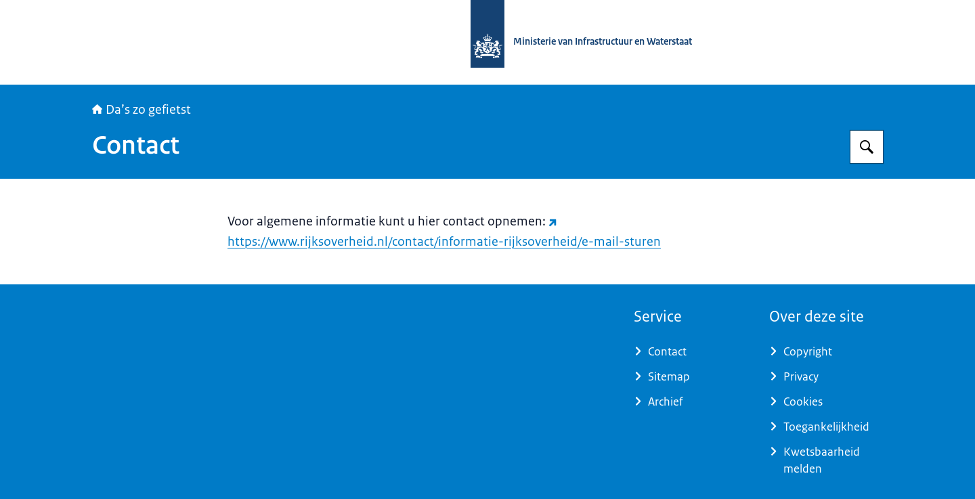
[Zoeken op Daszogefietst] (866, 147)
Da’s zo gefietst (141, 110)
